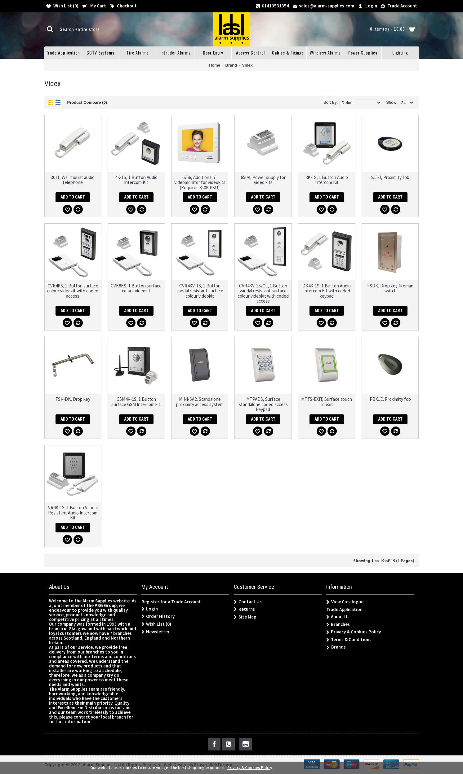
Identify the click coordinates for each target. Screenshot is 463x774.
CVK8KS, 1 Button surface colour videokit (136, 288)
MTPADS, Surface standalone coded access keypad (263, 404)
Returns (244, 609)
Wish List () (156, 624)
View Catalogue (344, 602)
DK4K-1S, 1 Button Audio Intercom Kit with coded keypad (326, 291)
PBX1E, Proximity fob (390, 399)
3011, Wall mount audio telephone (73, 180)
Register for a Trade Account (171, 602)
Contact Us (248, 602)
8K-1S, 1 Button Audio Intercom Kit (326, 180)
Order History (158, 616)
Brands (336, 647)
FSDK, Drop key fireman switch (390, 288)
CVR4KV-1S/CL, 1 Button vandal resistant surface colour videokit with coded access (263, 293)
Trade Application (344, 609)
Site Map (245, 617)
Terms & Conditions (349, 639)
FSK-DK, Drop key (73, 399)
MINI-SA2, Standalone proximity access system (200, 401)
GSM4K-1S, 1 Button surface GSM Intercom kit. (136, 401)
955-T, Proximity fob (390, 177)
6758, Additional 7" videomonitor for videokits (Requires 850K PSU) (199, 182)
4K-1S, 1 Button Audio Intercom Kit (136, 180)
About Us (337, 617)
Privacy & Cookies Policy (353, 632)
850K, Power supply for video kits (263, 180)
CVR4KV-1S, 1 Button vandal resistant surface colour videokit (199, 291)
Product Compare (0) (87, 102)
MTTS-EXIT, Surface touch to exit (326, 401)
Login (149, 609)
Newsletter (155, 632)
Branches (338, 624)
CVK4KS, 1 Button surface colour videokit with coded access (72, 291)
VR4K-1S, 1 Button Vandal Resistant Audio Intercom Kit (73, 513)
